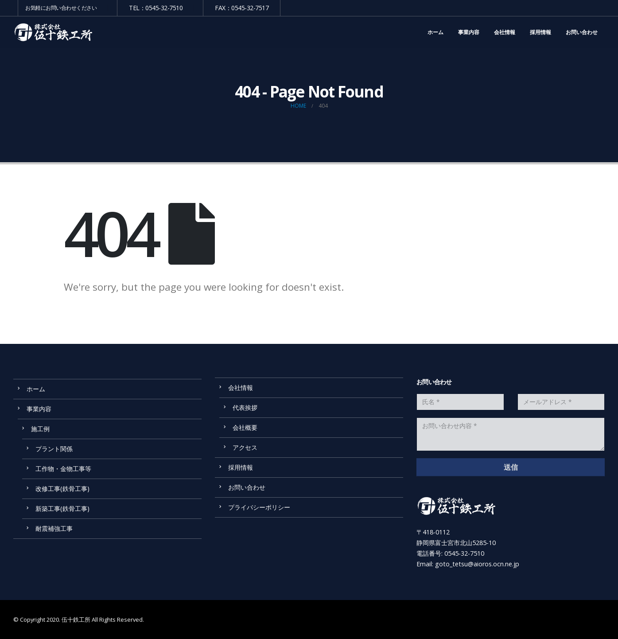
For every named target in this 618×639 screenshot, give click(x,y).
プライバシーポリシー (259, 507)
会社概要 (245, 427)
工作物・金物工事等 (63, 468)
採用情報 (540, 32)
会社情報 (504, 32)
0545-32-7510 (464, 553)
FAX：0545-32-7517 (241, 8)
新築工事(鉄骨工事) (65, 508)
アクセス (245, 447)
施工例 (40, 429)
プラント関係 (54, 448)
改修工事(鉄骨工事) (62, 488)
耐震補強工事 (54, 528)
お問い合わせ (582, 32)
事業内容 (468, 32)
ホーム (435, 32)
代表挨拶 (245, 407)
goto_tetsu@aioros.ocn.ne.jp (477, 564)
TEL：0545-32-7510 (156, 8)
